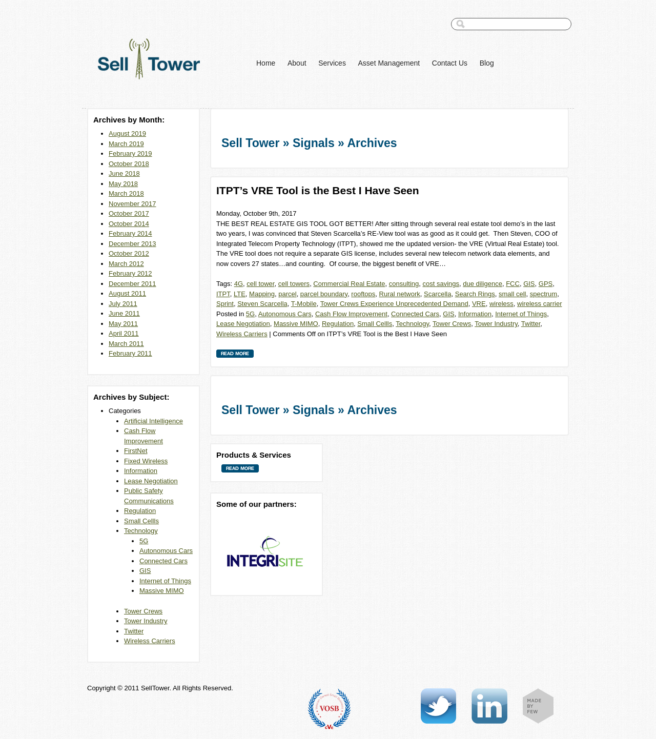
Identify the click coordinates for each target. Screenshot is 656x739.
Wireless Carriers (149, 641)
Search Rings (475, 294)
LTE (239, 294)
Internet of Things (165, 581)
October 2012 (129, 253)
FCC (513, 284)
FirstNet (136, 451)
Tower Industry (146, 621)
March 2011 (126, 343)
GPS (545, 284)
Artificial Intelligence (153, 421)
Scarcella (437, 294)
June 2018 (124, 173)
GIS (145, 570)
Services (332, 63)
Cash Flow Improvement (351, 314)
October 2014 (129, 224)
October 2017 (129, 213)
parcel (287, 294)
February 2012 (130, 273)
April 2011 (124, 333)
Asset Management (389, 63)
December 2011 (132, 284)
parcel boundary (323, 294)
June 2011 (124, 313)
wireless (501, 303)
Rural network (399, 294)
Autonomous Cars (166, 551)
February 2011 (130, 353)
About (297, 63)
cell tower (260, 284)
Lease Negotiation (151, 481)
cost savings (441, 284)
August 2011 (127, 293)
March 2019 (126, 144)
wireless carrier (539, 303)
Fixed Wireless (146, 461)
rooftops (363, 294)
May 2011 (123, 323)
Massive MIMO (161, 590)
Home (265, 63)
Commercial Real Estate (349, 284)
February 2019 (130, 153)
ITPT (223, 294)
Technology (141, 531)
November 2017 (132, 204)
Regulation (140, 511)
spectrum (543, 294)
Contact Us (449, 63)
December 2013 (132, 244)
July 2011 (123, 303)
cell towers (294, 284)
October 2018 (129, 164)
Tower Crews (143, 611)
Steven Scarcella (262, 303)
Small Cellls (141, 521)
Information (140, 471)
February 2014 (130, 233)
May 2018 (123, 184)
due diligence (482, 284)
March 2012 (126, 264)
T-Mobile (304, 303)
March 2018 (126, 193)
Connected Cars (163, 561)
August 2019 (127, 133)
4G (238, 284)
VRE (479, 303)
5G (143, 541)
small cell (512, 294)
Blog (487, 63)
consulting (404, 284)
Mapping (262, 294)
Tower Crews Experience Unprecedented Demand (394, 303)
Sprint (225, 303)
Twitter (134, 631)
